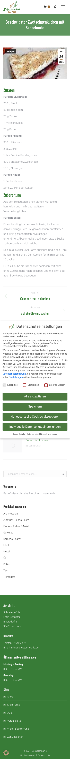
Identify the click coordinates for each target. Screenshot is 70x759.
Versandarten (14, 720)
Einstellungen (16, 377)
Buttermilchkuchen (36, 440)
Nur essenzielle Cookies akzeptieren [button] (35, 416)
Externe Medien (54, 384)
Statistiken (31, 384)
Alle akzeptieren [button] (35, 396)
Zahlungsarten (15, 736)
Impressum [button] (52, 434)
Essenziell (10, 384)
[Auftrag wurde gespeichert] (12, 445)
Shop (10, 696)
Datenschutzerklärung (14, 373)
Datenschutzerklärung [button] (36, 434)
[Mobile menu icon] (63, 6)
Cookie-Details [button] (19, 434)
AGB (9, 712)
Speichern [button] (35, 406)
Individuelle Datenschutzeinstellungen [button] (35, 426)
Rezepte (10, 51)
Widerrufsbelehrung (18, 728)
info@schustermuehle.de (25, 647)
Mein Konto (13, 704)
